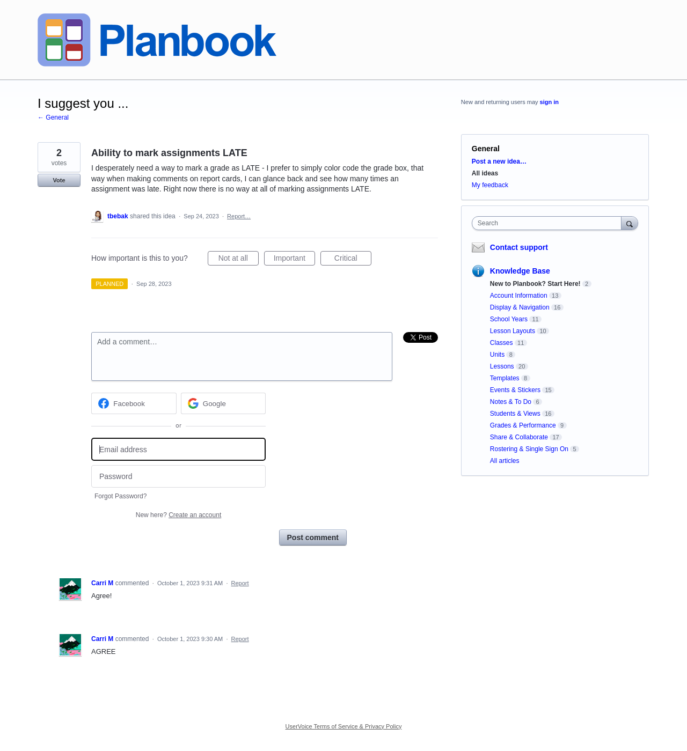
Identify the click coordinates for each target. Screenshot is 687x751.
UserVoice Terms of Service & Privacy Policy (344, 726)
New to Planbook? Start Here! (535, 284)
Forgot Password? (120, 496)
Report (240, 583)
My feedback (490, 185)
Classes (501, 343)
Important (294, 260)
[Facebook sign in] (134, 403)
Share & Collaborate (519, 437)
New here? (178, 515)
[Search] (629, 223)
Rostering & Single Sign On (529, 449)
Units (497, 354)
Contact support (519, 247)
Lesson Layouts (512, 331)
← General (53, 117)
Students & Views (515, 413)
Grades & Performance (523, 425)
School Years (509, 319)
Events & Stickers (515, 390)
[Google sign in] (223, 403)
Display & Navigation (520, 307)
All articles (505, 461)
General (486, 148)
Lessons (502, 366)
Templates (505, 378)
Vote (59, 180)
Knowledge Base (520, 271)
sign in (549, 102)
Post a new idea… (499, 161)
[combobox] (549, 223)
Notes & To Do (510, 402)
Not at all (238, 260)
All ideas (485, 173)
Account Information (518, 295)
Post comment (313, 537)
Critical (352, 260)
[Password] (178, 476)
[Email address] (178, 449)
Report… (239, 216)
